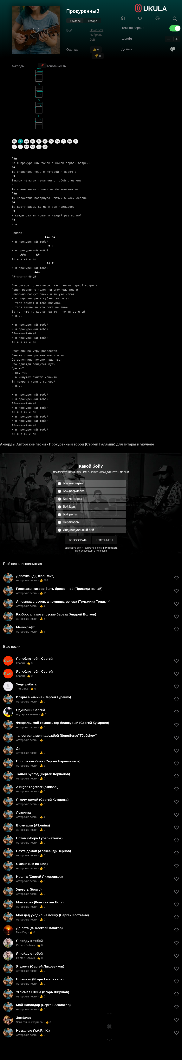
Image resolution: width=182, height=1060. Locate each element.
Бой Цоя (69, 506)
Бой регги (70, 514)
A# (26, 141)
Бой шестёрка (73, 483)
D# (69, 141)
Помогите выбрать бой (96, 35)
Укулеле (75, 21)
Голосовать (78, 540)
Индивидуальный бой (78, 530)
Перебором (71, 522)
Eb (76, 141)
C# (51, 141)
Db (57, 141)
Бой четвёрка (72, 498)
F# (26, 147)
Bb (32, 141)
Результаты (104, 540)
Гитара (92, 21)
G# (45, 147)
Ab (14, 141)
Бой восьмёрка (73, 491)
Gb (32, 147)
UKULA (155, 8)
